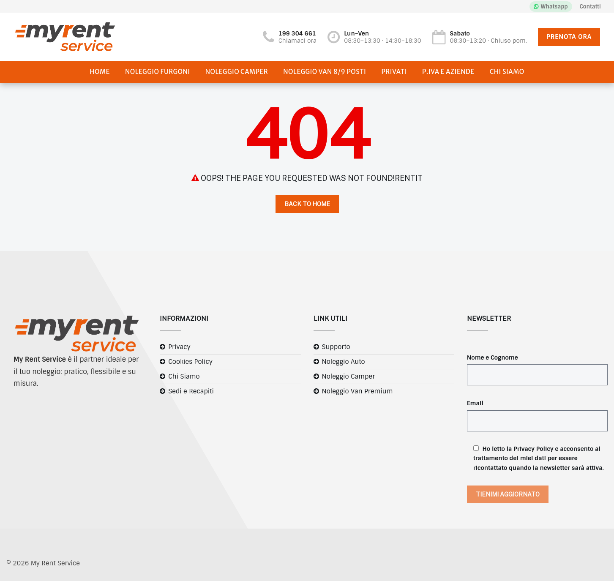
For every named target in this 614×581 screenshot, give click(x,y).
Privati (394, 72)
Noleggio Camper (236, 72)
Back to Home (307, 204)
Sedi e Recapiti (191, 391)
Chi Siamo (507, 72)
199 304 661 (297, 33)
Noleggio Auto (343, 361)
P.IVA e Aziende (448, 72)
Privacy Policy (533, 449)
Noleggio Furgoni (157, 72)
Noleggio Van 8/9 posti (324, 72)
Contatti (590, 6)
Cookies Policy (190, 361)
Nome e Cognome (492, 357)
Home (100, 72)
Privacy (179, 347)
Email (475, 403)
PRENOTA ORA (569, 37)
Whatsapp (554, 6)
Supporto (336, 347)
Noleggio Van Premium (357, 391)
